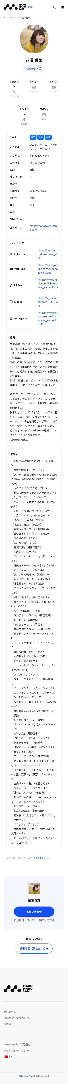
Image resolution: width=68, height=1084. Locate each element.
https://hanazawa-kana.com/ (43, 227)
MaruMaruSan (26, 1076)
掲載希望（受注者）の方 (34, 948)
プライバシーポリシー (16, 1050)
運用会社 (9, 1024)
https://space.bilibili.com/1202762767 (48, 301)
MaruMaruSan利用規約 (17, 1044)
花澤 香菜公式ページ (42, 858)
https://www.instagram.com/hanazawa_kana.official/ (48, 318)
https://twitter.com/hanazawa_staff (48, 254)
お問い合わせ (34, 911)
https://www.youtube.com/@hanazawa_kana (48, 268)
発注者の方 (10, 1011)
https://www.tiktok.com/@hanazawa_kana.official (48, 285)
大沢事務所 (33, 68)
